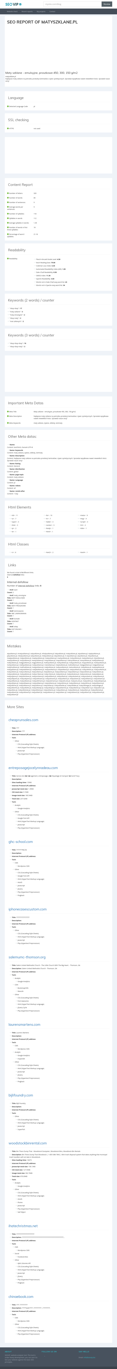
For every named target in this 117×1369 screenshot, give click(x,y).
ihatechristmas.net (23, 1226)
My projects (41, 11)
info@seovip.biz (89, 1357)
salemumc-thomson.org (27, 957)
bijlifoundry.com (21, 1095)
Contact (52, 11)
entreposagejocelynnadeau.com (33, 768)
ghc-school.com (21, 842)
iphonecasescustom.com (28, 909)
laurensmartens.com (24, 1024)
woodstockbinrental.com (28, 1143)
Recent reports (27, 11)
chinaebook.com (21, 1296)
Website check (12, 11)
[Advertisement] (58, 44)
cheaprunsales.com (23, 720)
